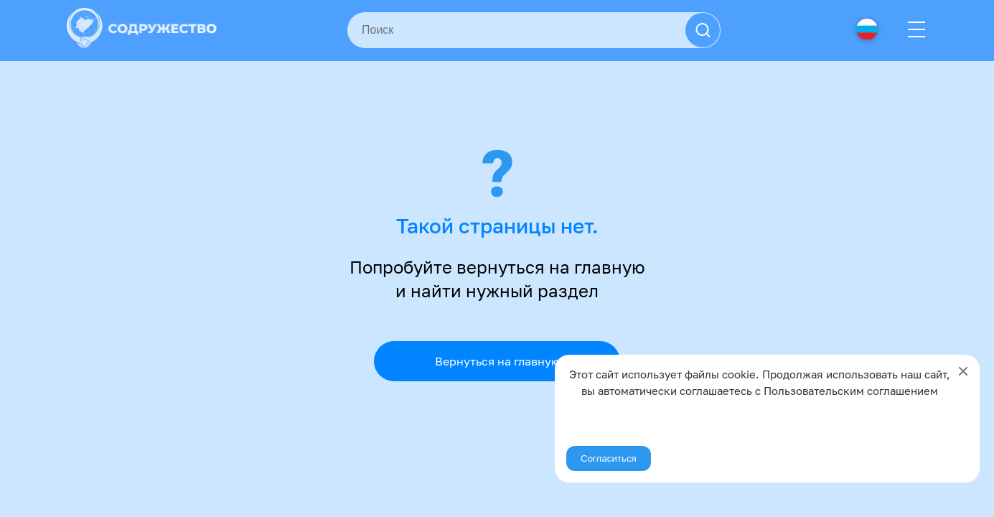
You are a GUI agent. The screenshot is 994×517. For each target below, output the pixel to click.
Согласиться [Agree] (609, 458)
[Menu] (916, 30)
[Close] (963, 371)
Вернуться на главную (497, 361)
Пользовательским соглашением (851, 390)
